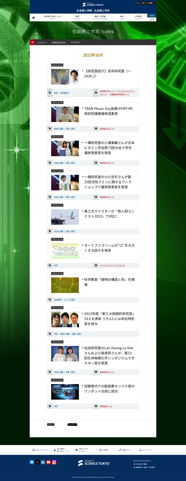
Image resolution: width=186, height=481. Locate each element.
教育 (77, 17)
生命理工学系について (52, 17)
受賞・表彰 (70, 128)
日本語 (151, 15)
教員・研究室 (100, 17)
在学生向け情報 (141, 464)
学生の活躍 (58, 162)
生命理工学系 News (58, 42)
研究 (56, 265)
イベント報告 (69, 299)
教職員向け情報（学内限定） (146, 467)
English (151, 19)
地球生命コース (106, 406)
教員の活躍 (58, 128)
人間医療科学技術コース (119, 94)
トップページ (33, 17)
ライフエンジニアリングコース (112, 265)
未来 (121, 17)
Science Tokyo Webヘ (143, 461)
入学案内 (138, 17)
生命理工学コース (107, 91)
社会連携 (57, 299)
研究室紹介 (64, 92)
